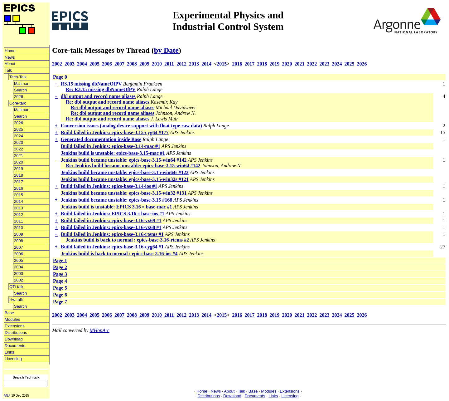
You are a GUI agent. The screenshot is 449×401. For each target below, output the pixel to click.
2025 (18, 129)
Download (14, 339)
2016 (18, 188)
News (10, 57)
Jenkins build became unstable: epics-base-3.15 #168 (116, 200)
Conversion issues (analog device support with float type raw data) (131, 125)
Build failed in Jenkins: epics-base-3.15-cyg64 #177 (115, 132)
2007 (18, 247)
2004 (18, 267)
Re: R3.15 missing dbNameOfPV (101, 89)
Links (9, 352)
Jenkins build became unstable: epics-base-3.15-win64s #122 (125, 172)
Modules (12, 319)
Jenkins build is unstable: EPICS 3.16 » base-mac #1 (116, 206)
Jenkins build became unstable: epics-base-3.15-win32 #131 (124, 193)
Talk (8, 70)
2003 (18, 273)
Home (10, 50)
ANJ (7, 395)
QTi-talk (16, 286)
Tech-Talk (18, 77)
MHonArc (99, 330)
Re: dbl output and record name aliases (107, 102)
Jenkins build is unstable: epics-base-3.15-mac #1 (113, 153)
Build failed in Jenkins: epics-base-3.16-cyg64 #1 (112, 246)
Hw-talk (16, 299)
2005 (18, 260)
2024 (18, 136)
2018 (18, 175)
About (10, 63)
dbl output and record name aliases (98, 96)
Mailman (21, 83)
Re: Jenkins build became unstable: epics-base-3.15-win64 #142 (133, 165)
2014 (18, 201)
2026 (18, 96)
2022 (18, 149)
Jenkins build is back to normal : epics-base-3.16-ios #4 (119, 253)
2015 (18, 195)
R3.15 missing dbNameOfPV (91, 83)
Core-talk (17, 103)
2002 (18, 280)
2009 (18, 234)
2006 (18, 254)
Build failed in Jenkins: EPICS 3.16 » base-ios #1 (112, 213)
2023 (18, 142)
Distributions (16, 332)
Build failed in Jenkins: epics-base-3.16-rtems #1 (112, 234)
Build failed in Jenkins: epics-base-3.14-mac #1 (110, 146)
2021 (18, 155)
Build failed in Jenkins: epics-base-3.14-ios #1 (109, 186)
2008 (18, 240)
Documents (15, 345)
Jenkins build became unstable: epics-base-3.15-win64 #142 (124, 160)
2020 (18, 162)
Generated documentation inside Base (101, 139)
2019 (18, 168)
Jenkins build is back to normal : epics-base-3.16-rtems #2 (127, 239)
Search (20, 90)
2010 (18, 227)
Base (9, 313)
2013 (18, 208)
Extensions (15, 326)
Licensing (13, 358)
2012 (18, 214)
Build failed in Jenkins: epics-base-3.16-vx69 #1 (111, 220)
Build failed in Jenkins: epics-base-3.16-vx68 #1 (111, 227)
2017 (18, 181)
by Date (166, 50)
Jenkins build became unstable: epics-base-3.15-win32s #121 (125, 179)
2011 (18, 221)
